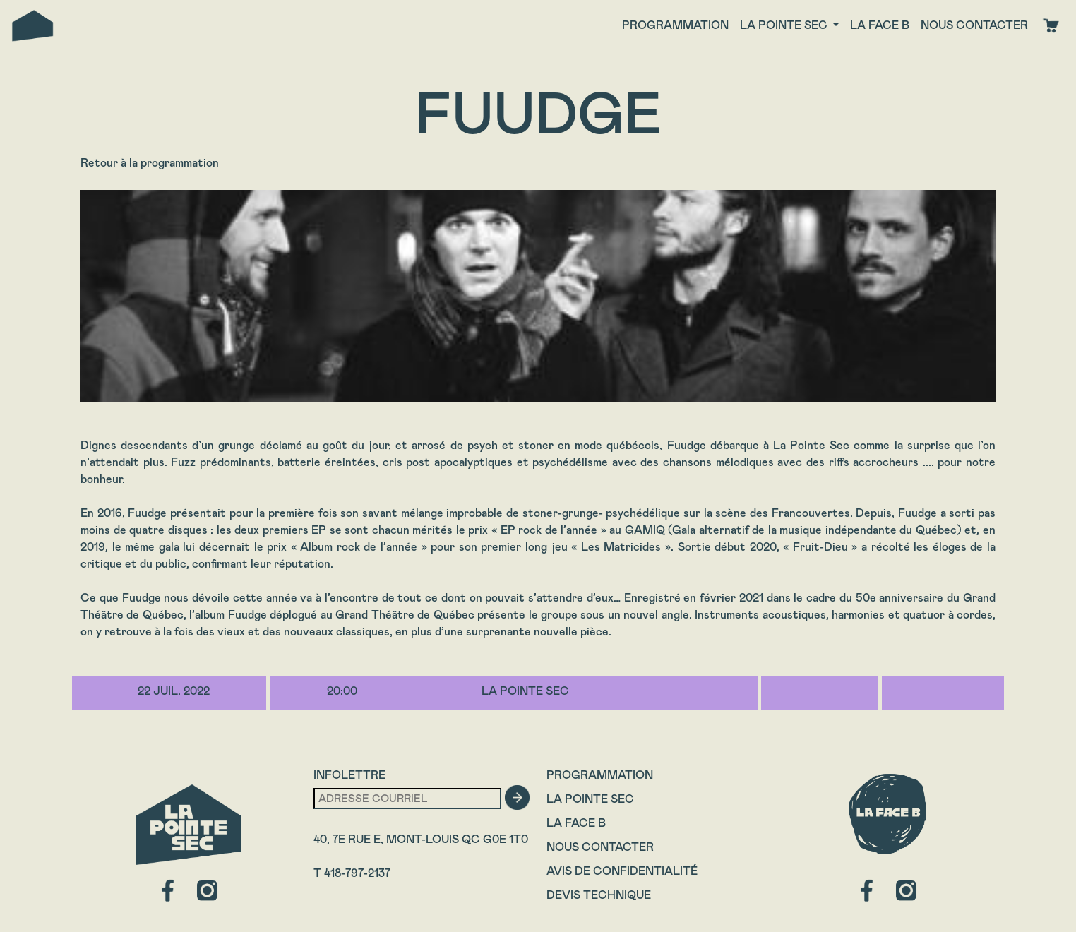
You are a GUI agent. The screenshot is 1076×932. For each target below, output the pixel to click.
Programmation (675, 25)
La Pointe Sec (590, 798)
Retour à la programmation (149, 162)
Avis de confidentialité (622, 871)
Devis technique (598, 895)
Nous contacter (974, 25)
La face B (879, 25)
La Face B (576, 823)
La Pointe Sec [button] (785, 25)
